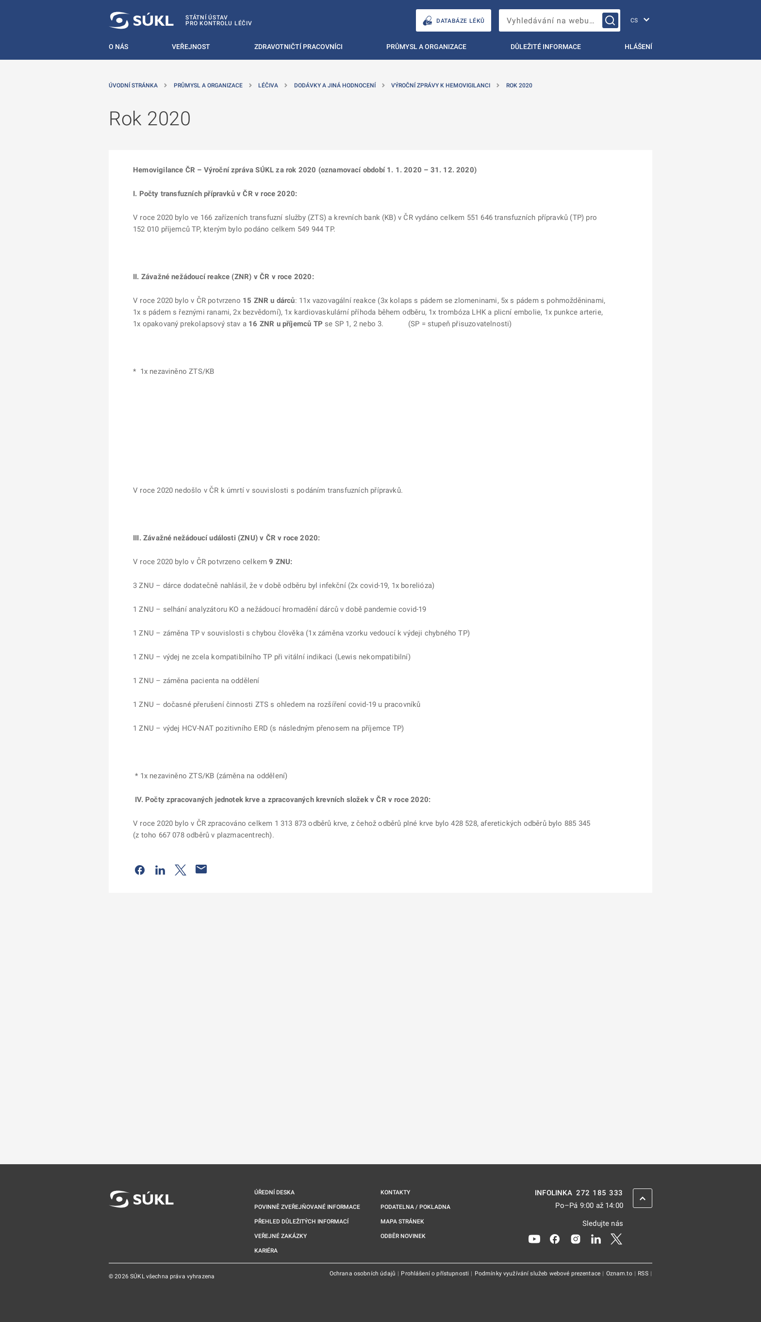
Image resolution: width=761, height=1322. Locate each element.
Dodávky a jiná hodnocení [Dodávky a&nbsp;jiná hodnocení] (335, 85)
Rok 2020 (519, 85)
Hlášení (638, 46)
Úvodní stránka (133, 85)
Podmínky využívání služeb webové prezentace (538, 1273)
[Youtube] (534, 1238)
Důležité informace (546, 46)
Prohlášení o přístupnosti (435, 1273)
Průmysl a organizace (426, 46)
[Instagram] (575, 1238)
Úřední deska (274, 1192)
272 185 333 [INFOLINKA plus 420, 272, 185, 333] (599, 1193)
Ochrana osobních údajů (363, 1273)
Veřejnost (191, 46)
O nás (118, 46)
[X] (616, 1238)
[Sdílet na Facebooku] (140, 869)
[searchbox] (559, 20)
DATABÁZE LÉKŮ (453, 21)
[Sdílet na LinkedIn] (160, 869)
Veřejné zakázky (280, 1236)
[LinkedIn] (596, 1238)
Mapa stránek (402, 1221)
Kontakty (395, 1192)
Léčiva (268, 85)
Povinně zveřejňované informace (307, 1207)
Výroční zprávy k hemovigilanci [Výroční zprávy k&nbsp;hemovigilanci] (440, 85)
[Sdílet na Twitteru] (180, 869)
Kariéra (266, 1250)
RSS (644, 1273)
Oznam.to (620, 1273)
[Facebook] (555, 1238)
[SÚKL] (180, 20)
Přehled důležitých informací (301, 1221)
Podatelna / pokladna (415, 1207)
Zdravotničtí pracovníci (298, 46)
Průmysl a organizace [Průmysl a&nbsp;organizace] (208, 85)
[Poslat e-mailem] (201, 869)
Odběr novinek (403, 1236)
